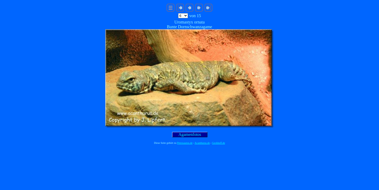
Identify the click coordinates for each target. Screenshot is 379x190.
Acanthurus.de (202, 142)
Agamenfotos (189, 134)
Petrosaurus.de (185, 142)
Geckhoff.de (218, 142)
